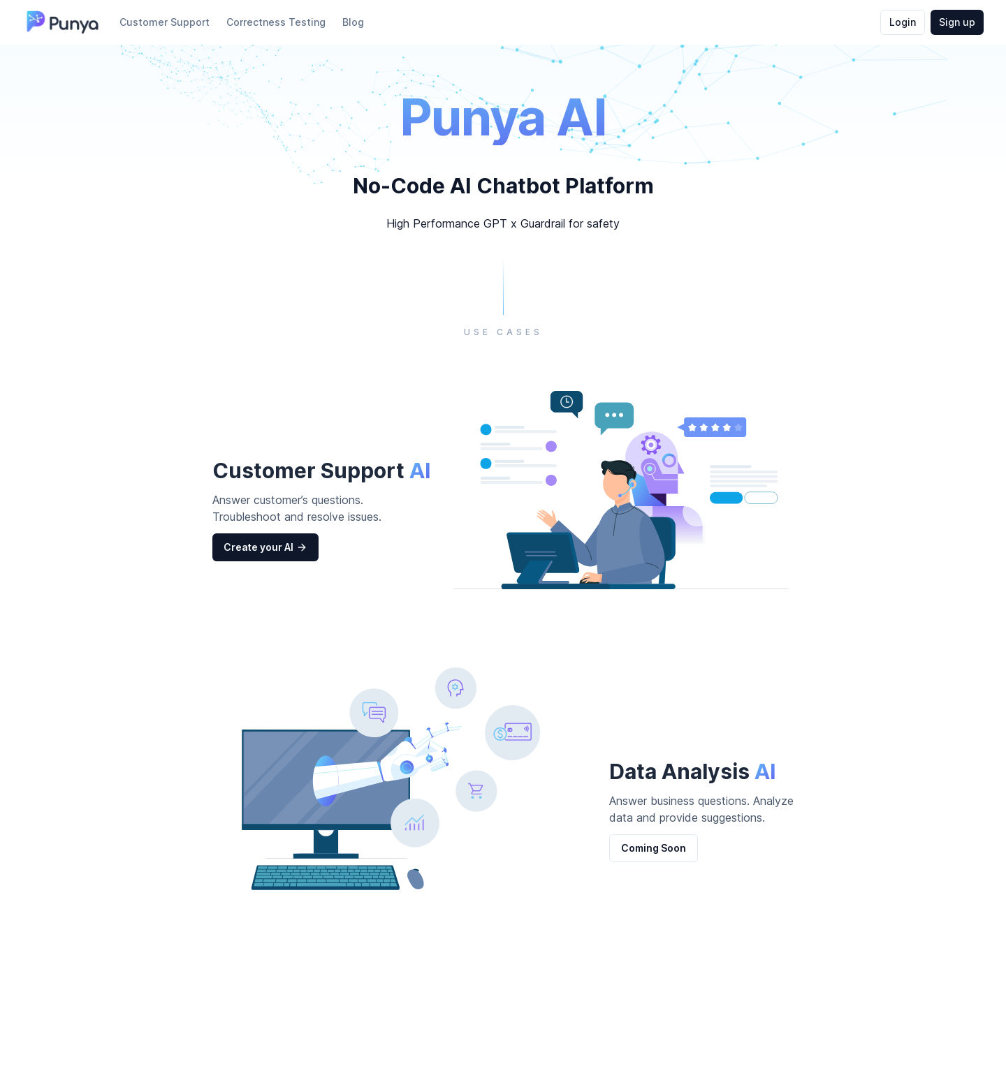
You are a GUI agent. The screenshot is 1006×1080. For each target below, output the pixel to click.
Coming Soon (653, 848)
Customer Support (164, 22)
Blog (353, 22)
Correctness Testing (276, 22)
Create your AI (265, 547)
